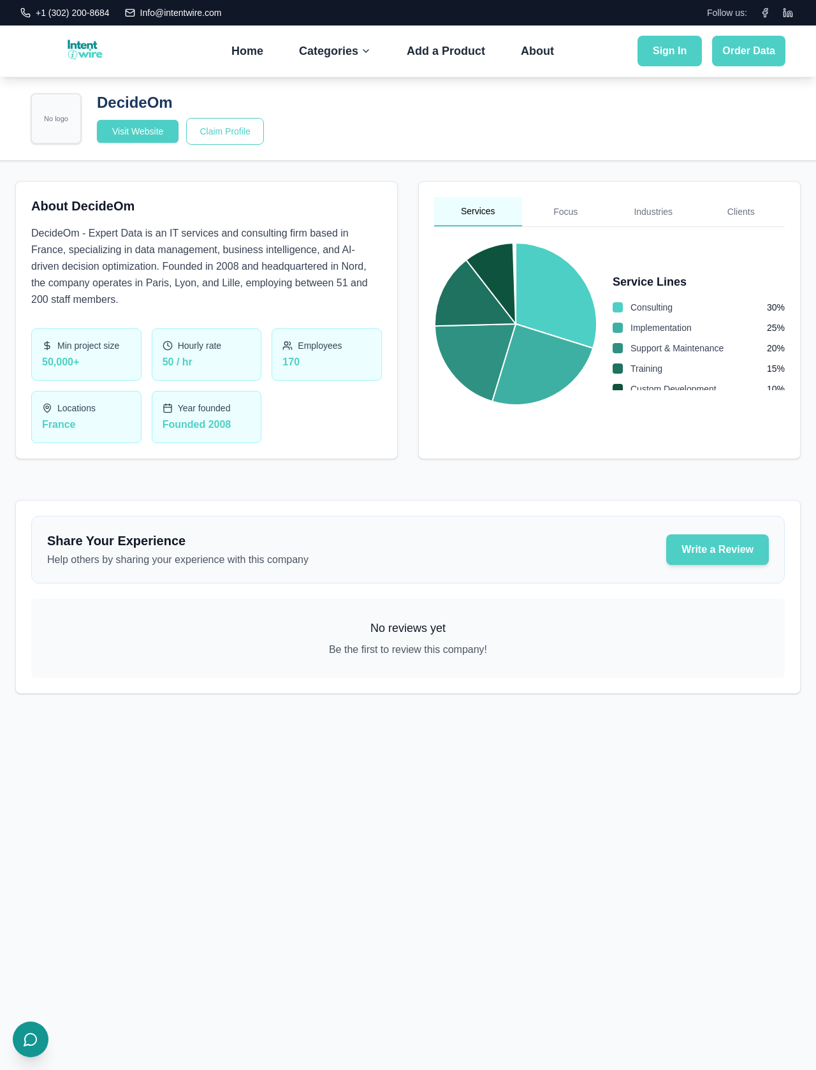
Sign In (670, 50)
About (537, 51)
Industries (653, 212)
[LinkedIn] (788, 12)
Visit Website (137, 131)
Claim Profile (225, 131)
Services (478, 211)
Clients (741, 212)
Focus (565, 212)
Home (247, 51)
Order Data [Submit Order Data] (748, 50)
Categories (335, 51)
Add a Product (446, 51)
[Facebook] (765, 12)
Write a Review (717, 549)
